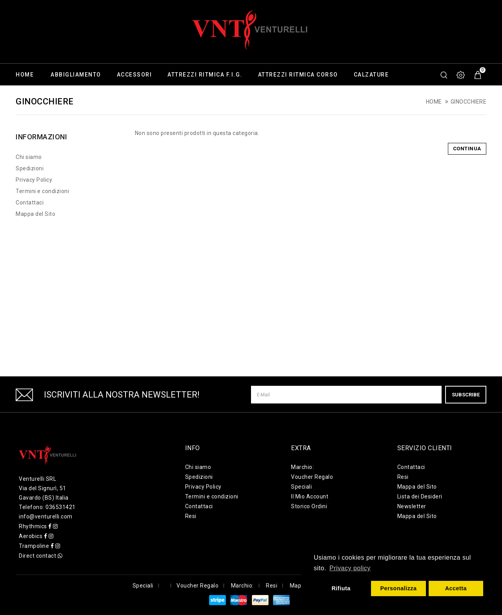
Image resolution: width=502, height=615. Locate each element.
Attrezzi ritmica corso (298, 74)
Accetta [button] (456, 588)
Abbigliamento (76, 74)
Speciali (301, 487)
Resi (190, 516)
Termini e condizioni (42, 191)
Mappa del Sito (35, 214)
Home (25, 74)
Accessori (134, 74)
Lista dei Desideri (419, 496)
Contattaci (30, 202)
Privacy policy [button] (350, 568)
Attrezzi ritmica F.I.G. (204, 74)
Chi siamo (29, 157)
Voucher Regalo (312, 477)
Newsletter (411, 506)
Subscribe (466, 395)
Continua (467, 148)
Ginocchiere (469, 102)
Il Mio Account (309, 496)
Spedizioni (30, 168)
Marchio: (302, 467)
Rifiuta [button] (340, 588)
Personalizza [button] (398, 588)
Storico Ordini (309, 506)
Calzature (371, 74)
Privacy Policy (34, 180)
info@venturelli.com (46, 516)
